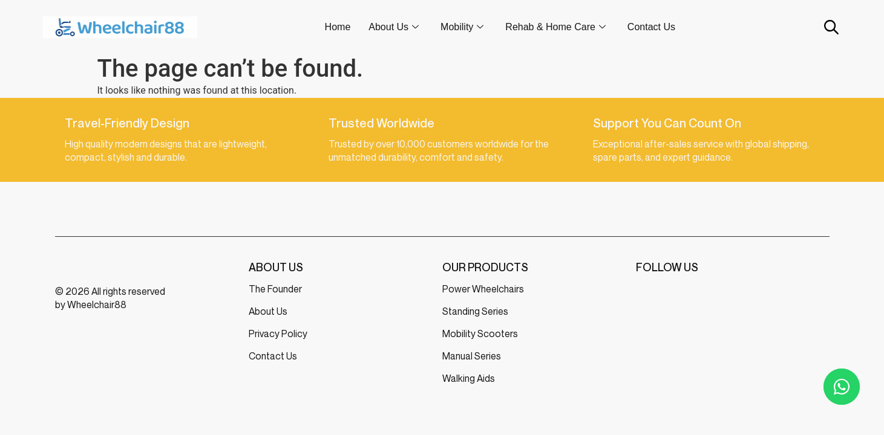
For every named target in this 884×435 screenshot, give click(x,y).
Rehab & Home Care (555, 27)
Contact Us (651, 27)
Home (338, 27)
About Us (393, 27)
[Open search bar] (830, 27)
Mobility (461, 27)
